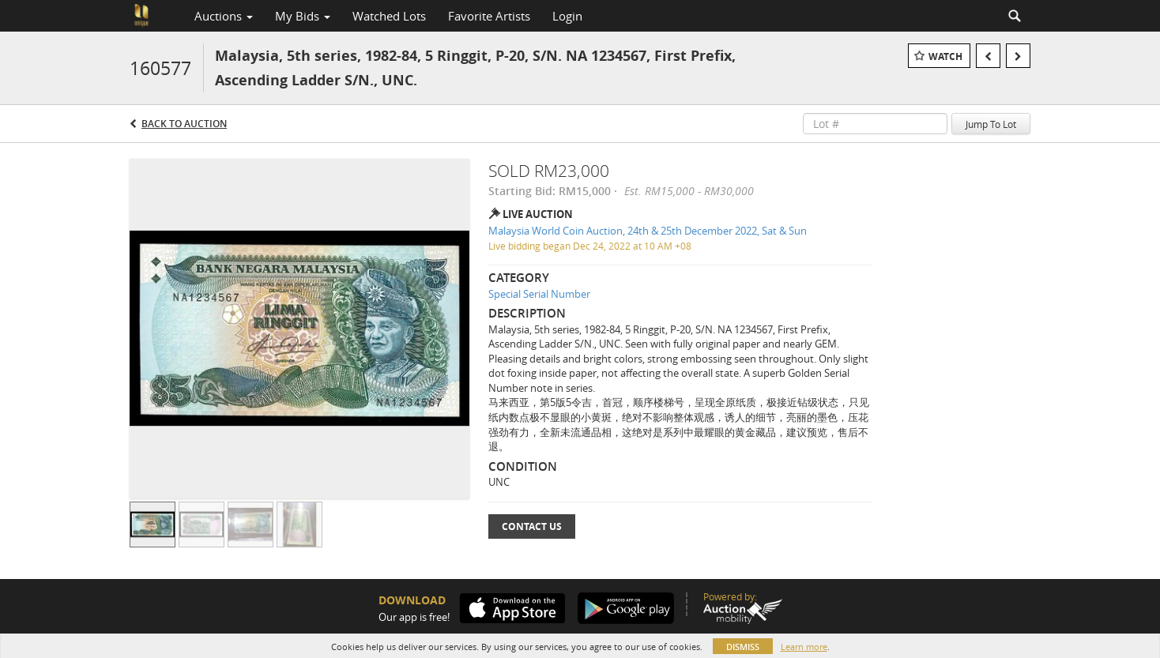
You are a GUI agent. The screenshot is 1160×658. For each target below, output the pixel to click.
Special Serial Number (539, 294)
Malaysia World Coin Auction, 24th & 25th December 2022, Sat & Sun (647, 231)
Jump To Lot (991, 124)
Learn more (804, 646)
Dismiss (742, 646)
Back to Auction (184, 123)
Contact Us (532, 526)
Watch (945, 56)
